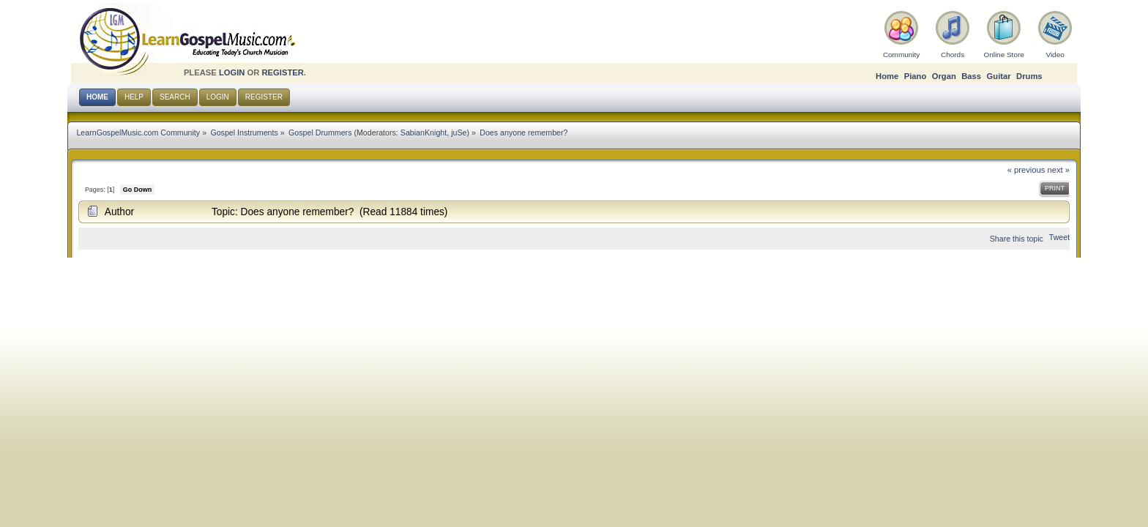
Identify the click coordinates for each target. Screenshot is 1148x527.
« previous (1026, 169)
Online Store (1003, 55)
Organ (944, 76)
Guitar (999, 76)
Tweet (1059, 237)
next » (1059, 169)
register (282, 72)
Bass (971, 76)
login (232, 72)
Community (901, 55)
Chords (952, 55)
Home (887, 76)
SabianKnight (423, 132)
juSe (458, 132)
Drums (1029, 76)
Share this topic (1016, 238)
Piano (915, 76)
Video (1055, 55)
